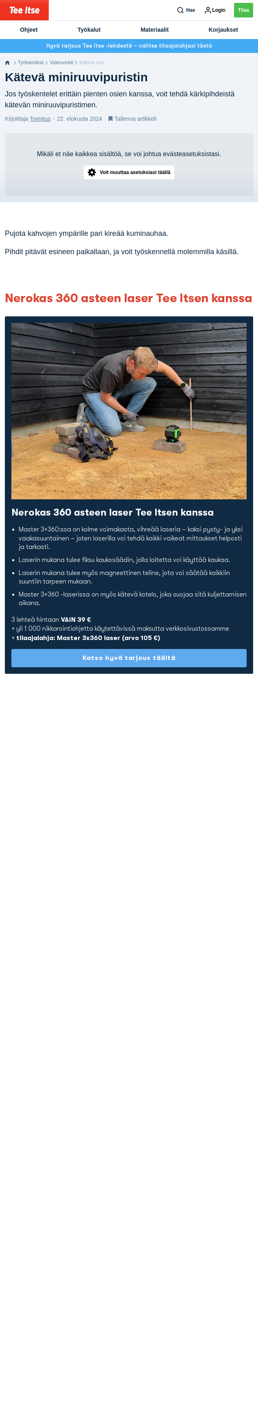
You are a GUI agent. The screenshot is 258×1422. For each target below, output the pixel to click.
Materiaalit (155, 29)
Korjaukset (223, 29)
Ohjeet (29, 29)
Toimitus (40, 118)
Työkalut (89, 29)
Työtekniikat (30, 62)
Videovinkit (61, 62)
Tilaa (243, 10)
